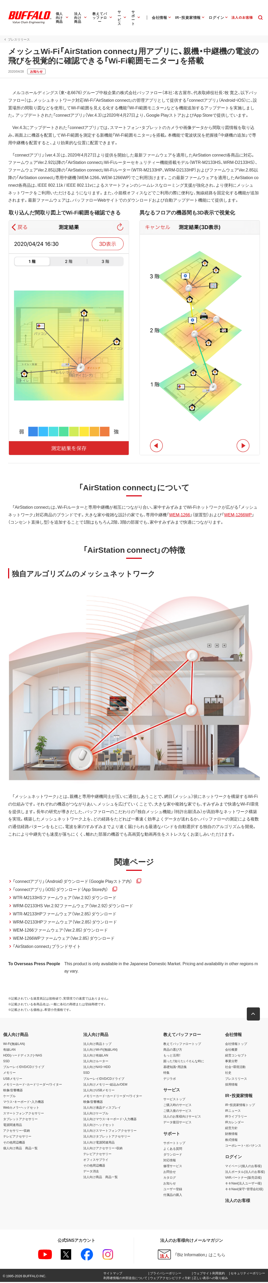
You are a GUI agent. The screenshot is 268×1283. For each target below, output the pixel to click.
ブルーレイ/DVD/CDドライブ (23, 1067)
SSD (6, 1062)
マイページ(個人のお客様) (243, 1166)
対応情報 (169, 1161)
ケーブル (9, 1096)
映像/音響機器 (13, 1091)
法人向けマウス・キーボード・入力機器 (110, 1120)
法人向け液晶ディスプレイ (102, 1108)
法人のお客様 (237, 1201)
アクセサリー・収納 (16, 1131)
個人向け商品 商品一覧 (20, 1149)
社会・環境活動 (235, 1067)
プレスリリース (236, 1079)
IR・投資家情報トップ (240, 1105)
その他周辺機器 (14, 1143)
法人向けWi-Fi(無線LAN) (100, 1050)
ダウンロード (172, 1155)
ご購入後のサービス (177, 1111)
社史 (228, 1073)
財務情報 (231, 1134)
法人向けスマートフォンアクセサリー (110, 1131)
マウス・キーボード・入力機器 (23, 1102)
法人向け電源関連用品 (99, 1143)
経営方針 (231, 1128)
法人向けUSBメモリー (99, 1091)
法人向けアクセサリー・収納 (102, 1149)
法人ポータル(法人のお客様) (245, 1172)
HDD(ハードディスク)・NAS (22, 1056)
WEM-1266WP (238, 515)
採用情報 (231, 1085)
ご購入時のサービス (177, 1105)
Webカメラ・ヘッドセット (21, 1108)
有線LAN (9, 1050)
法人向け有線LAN (95, 1056)
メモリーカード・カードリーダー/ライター (32, 1085)
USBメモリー (12, 1079)
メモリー (9, 1073)
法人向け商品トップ (97, 1044)
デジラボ (169, 1079)
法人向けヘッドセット (99, 1125)
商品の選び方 (172, 1050)
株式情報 (231, 1140)
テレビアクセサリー (17, 1137)
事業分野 (231, 1062)
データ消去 (91, 1172)
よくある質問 (172, 1149)
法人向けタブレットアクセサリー (106, 1137)
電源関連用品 (12, 1125)
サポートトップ (174, 1143)
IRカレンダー (234, 1123)
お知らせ (169, 1184)
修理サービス (172, 1166)
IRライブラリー (236, 1117)
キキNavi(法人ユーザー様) (243, 1184)
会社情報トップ (236, 1044)
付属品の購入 (172, 1195)
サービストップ (174, 1100)
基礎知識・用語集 (175, 1067)
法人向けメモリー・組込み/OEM (105, 1085)
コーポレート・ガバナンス (243, 1146)
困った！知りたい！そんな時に (183, 1062)
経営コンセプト (236, 1056)
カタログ (169, 1178)
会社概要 (231, 1050)
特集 (166, 1073)
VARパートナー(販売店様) (243, 1178)
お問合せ (169, 1172)
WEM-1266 (179, 515)
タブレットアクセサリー (20, 1120)
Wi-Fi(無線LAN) (14, 1044)
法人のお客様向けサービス (182, 1117)
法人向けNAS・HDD (97, 1067)
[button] (253, 1015)
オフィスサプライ (95, 1160)
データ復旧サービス (177, 1123)
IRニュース (233, 1111)
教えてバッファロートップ (182, 1044)
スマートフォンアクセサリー (23, 1114)
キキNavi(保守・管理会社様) (244, 1190)
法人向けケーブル (95, 1114)
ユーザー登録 (172, 1190)
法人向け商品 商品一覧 (100, 1177)
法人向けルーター (95, 1062)
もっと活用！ (172, 1056)
